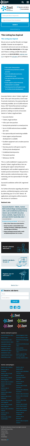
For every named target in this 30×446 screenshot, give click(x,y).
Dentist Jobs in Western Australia (22, 390)
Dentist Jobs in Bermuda (20, 417)
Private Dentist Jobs (6, 339)
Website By (5, 439)
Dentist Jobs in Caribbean (20, 413)
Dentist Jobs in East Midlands (6, 397)
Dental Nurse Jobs (5, 357)
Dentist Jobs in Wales (6, 367)
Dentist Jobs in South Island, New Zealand (21, 405)
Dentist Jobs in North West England (6, 378)
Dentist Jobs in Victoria (22, 393)
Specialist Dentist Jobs (7, 342)
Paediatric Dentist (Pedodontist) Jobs (6, 349)
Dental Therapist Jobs (21, 337)
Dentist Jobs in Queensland (20, 368)
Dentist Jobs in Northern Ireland (7, 409)
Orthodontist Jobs (6, 344)
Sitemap (3, 435)
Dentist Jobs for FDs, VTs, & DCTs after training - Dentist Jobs (22, 356)
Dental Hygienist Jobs (21, 335)
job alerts (15, 57)
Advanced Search (15, 29)
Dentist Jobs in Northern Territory (22, 372)
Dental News (4, 436)
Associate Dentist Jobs (7, 335)
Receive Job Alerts (23, 7)
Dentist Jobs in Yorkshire (5, 389)
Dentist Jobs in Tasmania (20, 382)
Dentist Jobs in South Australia (21, 386)
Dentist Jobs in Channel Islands (22, 397)
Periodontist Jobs (5, 346)
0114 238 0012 (24, 9)
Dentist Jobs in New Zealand (21, 401)
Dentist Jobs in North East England (6, 401)
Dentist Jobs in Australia (5, 413)
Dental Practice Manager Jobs (22, 340)
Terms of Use (4, 431)
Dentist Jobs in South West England (6, 405)
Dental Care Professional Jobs (22, 345)
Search (15, 25)
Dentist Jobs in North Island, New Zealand (21, 409)
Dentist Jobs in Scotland (5, 370)
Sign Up (15, 301)
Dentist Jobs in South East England (6, 374)
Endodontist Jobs (5, 352)
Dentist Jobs (4, 337)
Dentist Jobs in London (7, 382)
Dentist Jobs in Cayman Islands (22, 421)
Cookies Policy (4, 433)
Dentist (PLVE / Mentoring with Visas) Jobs (21, 350)
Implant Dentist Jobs (6, 355)
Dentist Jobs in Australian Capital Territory (20, 377)
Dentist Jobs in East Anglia (6, 385)
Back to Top (15, 285)
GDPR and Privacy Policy (7, 429)
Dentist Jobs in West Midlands (6, 393)
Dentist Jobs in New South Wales (6, 418)
